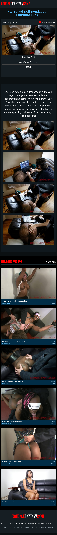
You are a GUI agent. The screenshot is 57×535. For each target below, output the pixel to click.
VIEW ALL (50, 262)
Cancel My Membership (28, 526)
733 (28, 67)
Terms (9, 523)
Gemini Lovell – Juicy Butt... (12, 462)
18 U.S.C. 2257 (19, 523)
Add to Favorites (46, 22)
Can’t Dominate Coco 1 (10, 502)
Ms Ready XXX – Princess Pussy (13, 341)
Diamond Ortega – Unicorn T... (12, 421)
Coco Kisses (5, 504)
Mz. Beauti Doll (32, 62)
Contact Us (45, 523)
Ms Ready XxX (6, 343)
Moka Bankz (5, 383)
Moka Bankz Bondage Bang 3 (12, 381)
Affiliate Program (33, 523)
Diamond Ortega (7, 423)
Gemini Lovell (6, 303)
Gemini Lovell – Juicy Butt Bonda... (14, 301)
